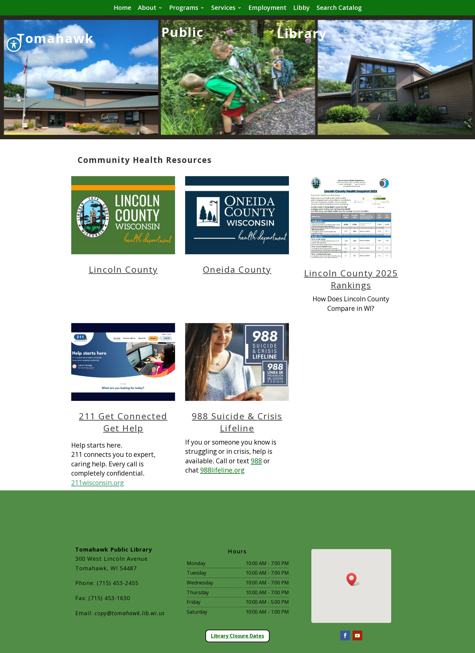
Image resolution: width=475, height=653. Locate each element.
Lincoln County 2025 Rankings (351, 279)
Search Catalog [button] (339, 9)
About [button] (147, 9)
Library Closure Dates (237, 635)
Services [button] (223, 9)
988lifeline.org (222, 470)
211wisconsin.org (97, 482)
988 (256, 461)
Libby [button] (301, 9)
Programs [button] (183, 9)
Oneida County (237, 269)
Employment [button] (267, 9)
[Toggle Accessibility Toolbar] (13, 31)
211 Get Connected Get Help (123, 422)
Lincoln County (123, 269)
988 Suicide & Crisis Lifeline (237, 422)
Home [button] (122, 9)
